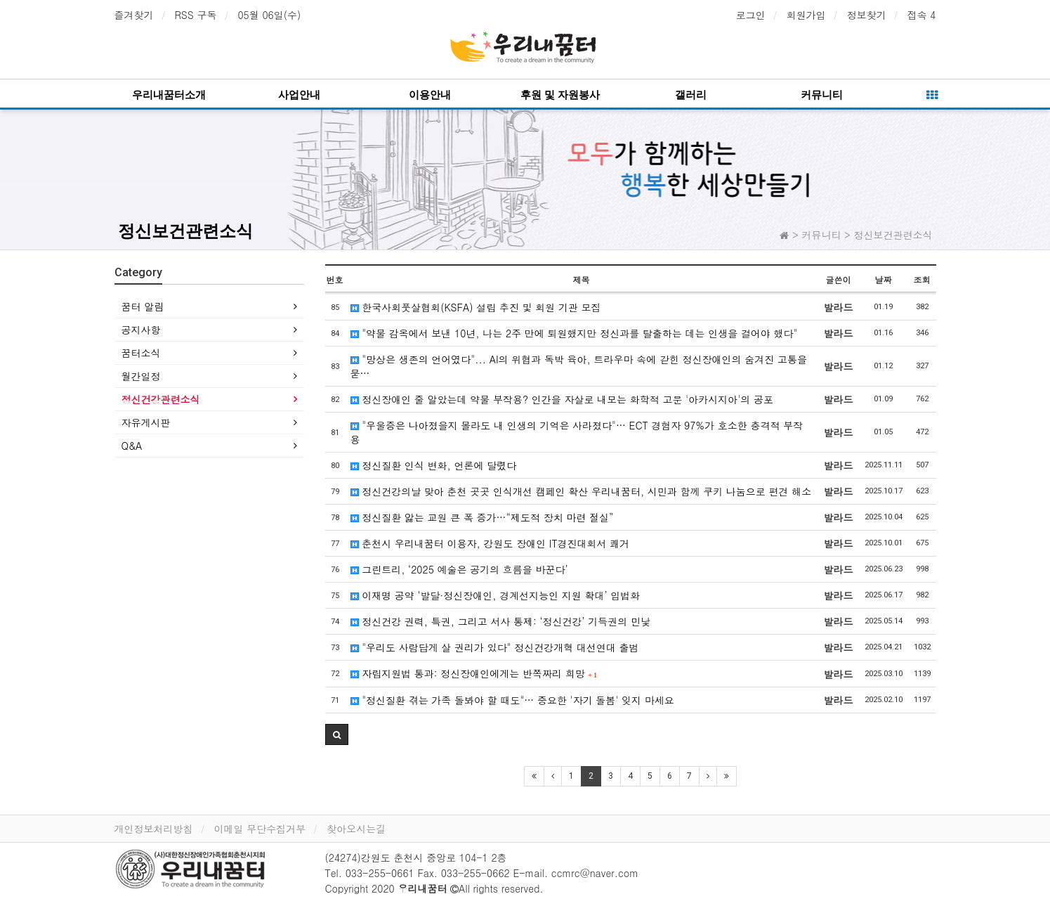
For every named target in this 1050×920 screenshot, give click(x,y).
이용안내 (430, 95)
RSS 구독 (196, 15)
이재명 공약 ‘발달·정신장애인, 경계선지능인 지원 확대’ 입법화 (495, 595)
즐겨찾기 (134, 15)
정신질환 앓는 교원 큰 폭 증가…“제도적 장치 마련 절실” (482, 517)
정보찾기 (866, 15)
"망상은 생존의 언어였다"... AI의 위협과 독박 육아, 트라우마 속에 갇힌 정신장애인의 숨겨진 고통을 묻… (578, 366)
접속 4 (921, 15)
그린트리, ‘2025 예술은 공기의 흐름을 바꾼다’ (459, 569)
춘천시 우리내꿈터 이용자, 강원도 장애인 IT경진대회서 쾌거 (490, 543)
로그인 (751, 15)
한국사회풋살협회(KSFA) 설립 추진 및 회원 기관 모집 (475, 307)
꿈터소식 (141, 353)
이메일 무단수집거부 (260, 829)
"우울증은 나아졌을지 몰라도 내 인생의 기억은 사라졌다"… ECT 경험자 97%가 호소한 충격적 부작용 (576, 432)
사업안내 (299, 95)
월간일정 (141, 376)
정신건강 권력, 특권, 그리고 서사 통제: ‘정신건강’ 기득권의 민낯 (500, 621)
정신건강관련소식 (161, 399)
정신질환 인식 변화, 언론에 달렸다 (433, 465)
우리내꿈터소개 (169, 95)
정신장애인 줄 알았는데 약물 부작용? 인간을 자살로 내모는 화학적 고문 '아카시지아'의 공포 (561, 399)
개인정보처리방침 (153, 829)
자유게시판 (146, 422)
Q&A (132, 446)
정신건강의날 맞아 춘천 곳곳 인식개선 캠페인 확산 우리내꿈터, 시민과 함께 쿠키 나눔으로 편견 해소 (581, 491)
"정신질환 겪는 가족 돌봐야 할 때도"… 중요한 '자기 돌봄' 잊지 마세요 (512, 700)
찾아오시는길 (356, 829)
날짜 (883, 279)
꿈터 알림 (143, 306)
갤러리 (691, 95)
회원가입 (806, 15)
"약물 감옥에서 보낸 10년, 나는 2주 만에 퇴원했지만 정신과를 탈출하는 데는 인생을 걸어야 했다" (574, 333)
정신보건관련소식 (185, 231)
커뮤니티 (822, 95)
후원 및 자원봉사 (560, 95)
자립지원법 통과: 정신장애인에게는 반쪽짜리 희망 (474, 673)
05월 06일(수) (269, 15)
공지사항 (141, 330)
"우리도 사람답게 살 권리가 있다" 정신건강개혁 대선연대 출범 (494, 647)
